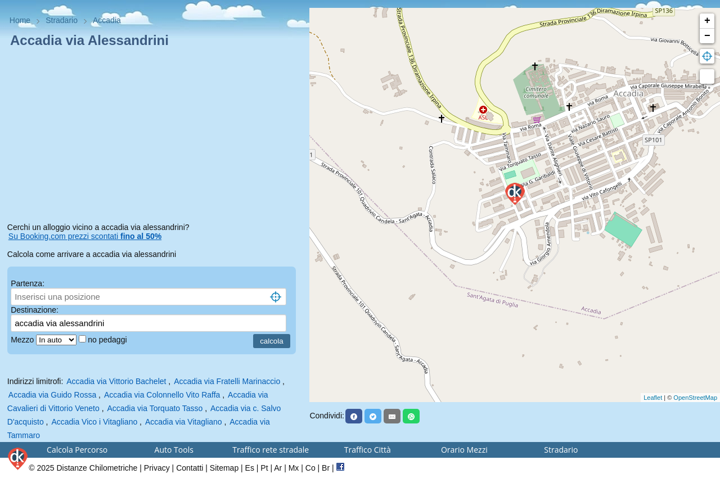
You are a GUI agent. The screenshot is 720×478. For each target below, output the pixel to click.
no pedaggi (108, 339)
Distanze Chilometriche (96, 467)
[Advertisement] (155, 137)
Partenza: (27, 283)
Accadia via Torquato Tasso (154, 408)
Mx (294, 467)
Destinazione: (34, 309)
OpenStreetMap (695, 397)
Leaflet (653, 397)
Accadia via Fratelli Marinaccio (227, 381)
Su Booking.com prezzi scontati (84, 236)
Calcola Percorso (77, 449)
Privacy (157, 467)
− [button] (707, 36)
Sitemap (224, 467)
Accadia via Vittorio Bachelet (116, 381)
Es (249, 467)
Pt (264, 467)
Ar (278, 467)
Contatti (189, 467)
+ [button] (707, 21)
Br (326, 467)
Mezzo (23, 339)
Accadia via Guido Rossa (52, 394)
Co (310, 467)
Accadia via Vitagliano (183, 421)
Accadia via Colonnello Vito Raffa (162, 394)
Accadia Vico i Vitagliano (94, 421)
